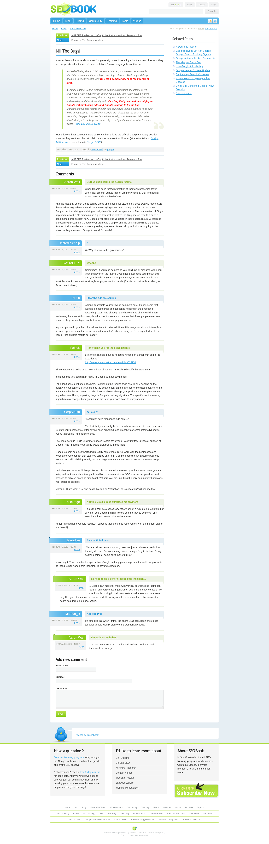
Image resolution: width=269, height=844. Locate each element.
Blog (68, 20)
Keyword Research (126, 767)
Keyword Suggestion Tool (143, 819)
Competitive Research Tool (97, 819)
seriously (92, 412)
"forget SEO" (94, 142)
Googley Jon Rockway (88, 124)
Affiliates (167, 807)
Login (213, 5)
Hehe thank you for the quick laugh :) (108, 347)
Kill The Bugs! (68, 51)
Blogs (64, 28)
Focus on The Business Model (87, 40)
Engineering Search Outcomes (192, 74)
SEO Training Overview (68, 813)
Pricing (80, 20)
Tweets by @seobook (87, 735)
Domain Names (124, 772)
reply (77, 191)
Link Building (123, 757)
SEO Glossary (116, 807)
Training (112, 20)
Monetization (139, 813)
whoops (91, 263)
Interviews (194, 813)
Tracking (112, 813)
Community (95, 20)
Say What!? (211, 28)
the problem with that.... (105, 637)
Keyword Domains (191, 819)
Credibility (124, 813)
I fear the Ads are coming (101, 298)
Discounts (207, 813)
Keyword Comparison (169, 819)
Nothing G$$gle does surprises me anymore (112, 502)
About (189, 5)
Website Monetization (127, 787)
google (110, 149)
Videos (137, 20)
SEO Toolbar (75, 819)
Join (176, 5)
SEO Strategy (89, 813)
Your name (62, 665)
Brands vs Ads (184, 93)
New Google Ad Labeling (189, 66)
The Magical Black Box (188, 62)
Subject (60, 677)
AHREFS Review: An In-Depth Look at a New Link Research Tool (106, 35)
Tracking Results (125, 777)
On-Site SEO (123, 762)
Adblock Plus (94, 613)
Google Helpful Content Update (193, 70)
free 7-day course (90, 772)
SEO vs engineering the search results (109, 182)
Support (201, 5)
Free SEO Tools (97, 807)
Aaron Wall (97, 149)
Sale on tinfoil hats (98, 540)
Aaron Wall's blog (78, 28)
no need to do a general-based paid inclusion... (118, 578)
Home (56, 20)
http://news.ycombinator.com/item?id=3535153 (110, 362)
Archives (189, 807)
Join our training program (69, 757)
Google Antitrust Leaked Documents (195, 58)
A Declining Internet (186, 46)
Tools (125, 20)
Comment (62, 688)
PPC (102, 813)
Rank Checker (120, 819)
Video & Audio (155, 813)
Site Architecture (124, 782)
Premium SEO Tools (176, 813)
